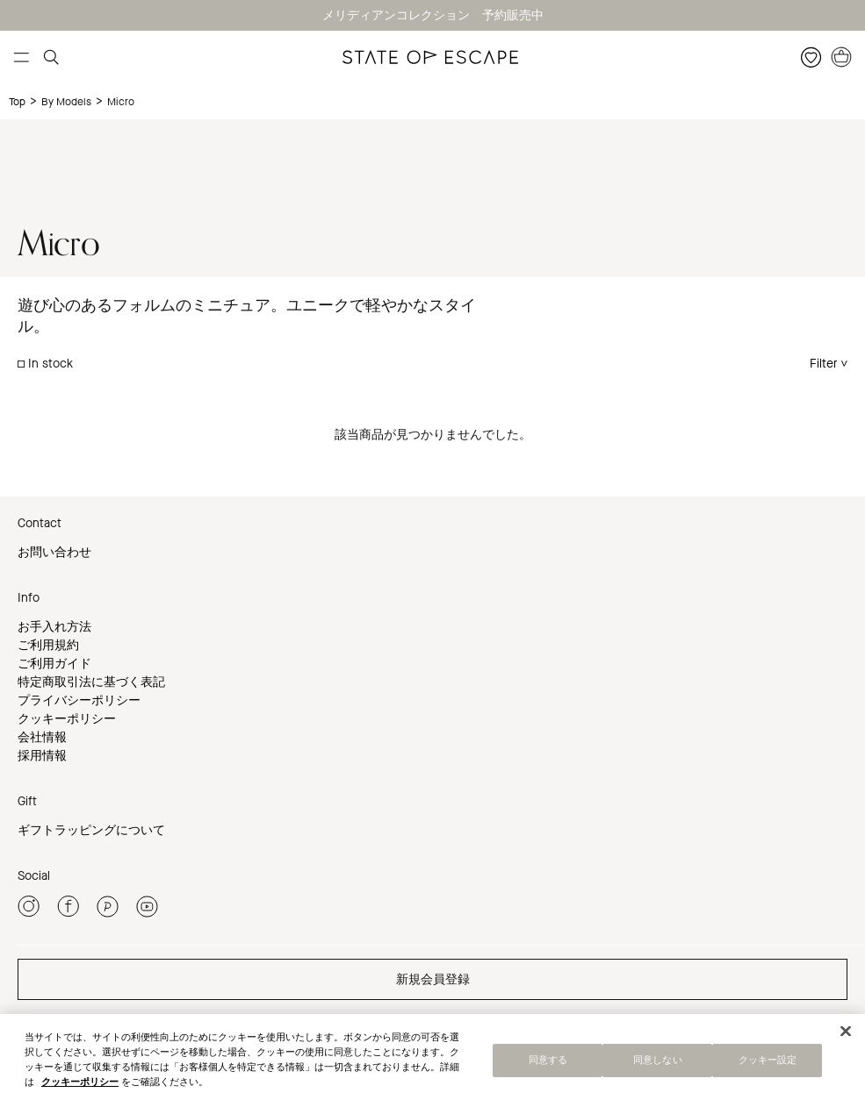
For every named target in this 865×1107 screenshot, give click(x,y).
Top (17, 102)
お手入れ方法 (54, 626)
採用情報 (42, 755)
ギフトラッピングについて (91, 830)
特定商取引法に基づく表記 (91, 682)
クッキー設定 (768, 1062)
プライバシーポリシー (79, 700)
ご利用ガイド (54, 663)
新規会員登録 (433, 979)
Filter (824, 363)
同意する (548, 1062)
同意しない (657, 1062)
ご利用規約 (48, 645)
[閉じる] (845, 1033)
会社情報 (42, 737)
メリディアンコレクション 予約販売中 (433, 15)
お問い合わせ (54, 552)
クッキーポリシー (67, 719)
